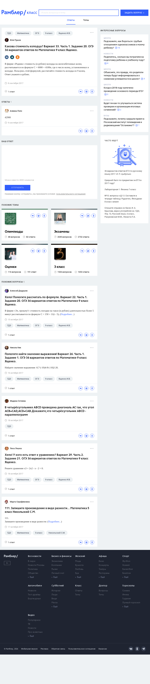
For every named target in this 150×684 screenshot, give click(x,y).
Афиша (103, 556)
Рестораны (104, 573)
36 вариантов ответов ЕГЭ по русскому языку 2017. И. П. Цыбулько (123, 172)
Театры (102, 569)
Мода (78, 561)
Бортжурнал (34, 599)
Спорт (125, 556)
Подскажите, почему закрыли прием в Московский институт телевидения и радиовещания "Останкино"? (124, 122)
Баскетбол (127, 569)
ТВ (29, 624)
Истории (56, 591)
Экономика (57, 561)
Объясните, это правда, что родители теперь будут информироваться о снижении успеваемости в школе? (123, 75)
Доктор (103, 586)
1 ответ (10, 91)
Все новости (34, 556)
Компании (57, 565)
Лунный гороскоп (131, 603)
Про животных (35, 632)
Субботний (58, 586)
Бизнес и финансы (61, 556)
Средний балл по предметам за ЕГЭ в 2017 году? (123, 181)
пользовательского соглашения (71, 194)
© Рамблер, (9, 649)
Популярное (34, 620)
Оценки (10, 267)
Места (55, 603)
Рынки (55, 569)
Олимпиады (14, 231)
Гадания (126, 599)
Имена (125, 595)
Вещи (54, 599)
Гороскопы (128, 586)
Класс (78, 586)
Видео (31, 615)
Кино (101, 561)
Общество (33, 573)
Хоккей (126, 565)
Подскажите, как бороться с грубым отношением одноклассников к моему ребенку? (124, 44)
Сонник (126, 591)
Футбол (126, 561)
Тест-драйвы (34, 595)
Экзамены (61, 231)
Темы (77, 595)
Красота (79, 565)
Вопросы (103, 591)
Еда (77, 573)
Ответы (78, 591)
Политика (33, 569)
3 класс (59, 267)
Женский (80, 556)
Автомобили (35, 586)
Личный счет (58, 573)
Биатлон (126, 573)
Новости (32, 591)
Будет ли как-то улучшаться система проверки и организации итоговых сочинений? (123, 106)
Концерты (104, 565)
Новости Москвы (36, 565)
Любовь (79, 569)
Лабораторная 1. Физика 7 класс (120, 189)
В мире (31, 561)
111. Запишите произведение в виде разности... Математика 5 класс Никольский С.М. (47, 510)
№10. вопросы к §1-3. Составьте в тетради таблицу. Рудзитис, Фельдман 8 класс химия (123, 198)
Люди (54, 595)
